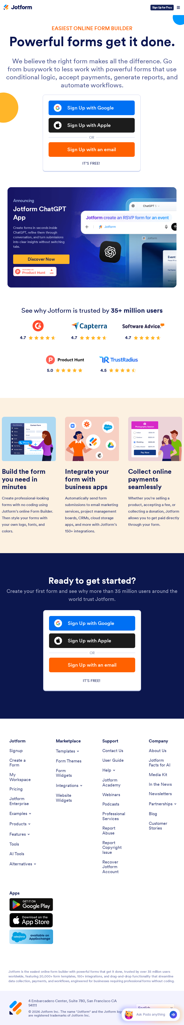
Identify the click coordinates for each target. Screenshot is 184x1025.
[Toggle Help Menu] (109, 770)
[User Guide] (113, 760)
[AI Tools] (16, 854)
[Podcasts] (110, 804)
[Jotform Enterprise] (22, 801)
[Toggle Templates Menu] (68, 751)
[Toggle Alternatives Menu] (23, 864)
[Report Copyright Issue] (115, 847)
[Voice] (173, 1014)
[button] (129, 1014)
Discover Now (41, 259)
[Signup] (16, 751)
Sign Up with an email (91, 149)
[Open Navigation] (178, 7)
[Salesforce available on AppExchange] (31, 936)
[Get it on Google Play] (31, 904)
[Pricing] (16, 789)
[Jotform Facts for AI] (162, 763)
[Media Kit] (158, 775)
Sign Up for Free (162, 7)
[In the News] (160, 784)
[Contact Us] (112, 751)
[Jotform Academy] (115, 782)
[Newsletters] (160, 794)
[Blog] (153, 814)
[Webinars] (111, 795)
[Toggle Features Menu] (20, 834)
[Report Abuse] (115, 830)
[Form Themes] (68, 761)
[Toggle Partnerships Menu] (163, 804)
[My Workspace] (22, 777)
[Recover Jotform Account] (115, 867)
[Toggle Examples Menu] (20, 813)
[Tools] (14, 844)
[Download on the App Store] (31, 920)
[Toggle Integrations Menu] (69, 785)
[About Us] (157, 751)
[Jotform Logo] (18, 7)
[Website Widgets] (69, 798)
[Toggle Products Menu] (20, 824)
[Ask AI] (150, 1014)
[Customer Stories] (162, 826)
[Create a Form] (22, 763)
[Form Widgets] (69, 773)
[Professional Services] (115, 816)
